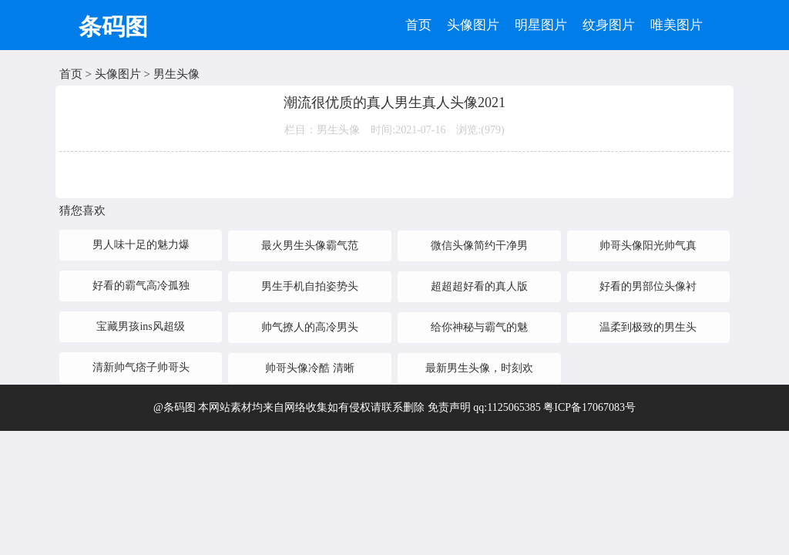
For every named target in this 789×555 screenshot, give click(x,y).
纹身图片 (609, 25)
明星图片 (541, 25)
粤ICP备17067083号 (589, 407)
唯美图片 (676, 25)
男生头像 (176, 74)
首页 (418, 25)
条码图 (113, 26)
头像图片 (473, 25)
